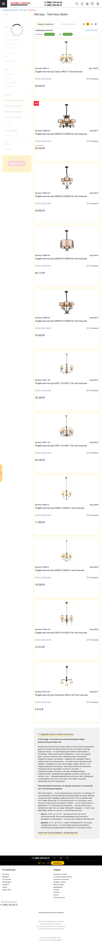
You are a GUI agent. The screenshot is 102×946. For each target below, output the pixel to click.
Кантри (10, 78)
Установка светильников (62, 877)
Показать (16, 164)
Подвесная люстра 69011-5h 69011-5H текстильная (61, 445)
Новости (56, 892)
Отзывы (56, 890)
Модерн (11, 86)
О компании (8, 869)
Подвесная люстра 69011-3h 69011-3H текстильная (61, 383)
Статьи (55, 895)
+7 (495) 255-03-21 (53, 5)
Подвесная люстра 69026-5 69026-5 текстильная (59, 570)
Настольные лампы (15, 40)
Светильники (13, 44)
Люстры (23, 10)
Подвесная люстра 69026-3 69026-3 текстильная (59, 507)
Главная (6, 10)
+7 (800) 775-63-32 (53, 2)
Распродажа (6, 882)
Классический (13, 82)
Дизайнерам (58, 887)
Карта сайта (6, 890)
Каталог (14, 10)
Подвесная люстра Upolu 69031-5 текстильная (58, 71)
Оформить (57, 863)
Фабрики (5, 877)
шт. (42, 863)
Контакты (5, 874)
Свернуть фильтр (45, 24)
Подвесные (12, 61)
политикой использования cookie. (51, 929)
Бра (9, 32)
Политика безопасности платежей (51, 912)
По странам (6, 879)
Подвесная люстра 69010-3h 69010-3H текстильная (61, 632)
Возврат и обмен (59, 882)
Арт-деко (11, 74)
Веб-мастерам (58, 884)
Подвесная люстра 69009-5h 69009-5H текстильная (61, 320)
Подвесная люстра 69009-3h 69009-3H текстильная (61, 196)
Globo (10, 135)
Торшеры (12, 48)
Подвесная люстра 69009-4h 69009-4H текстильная (61, 258)
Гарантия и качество (61, 879)
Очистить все (91, 30)
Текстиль (50, 34)
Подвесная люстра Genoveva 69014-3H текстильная (61, 694)
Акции (4, 887)
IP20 (10, 122)
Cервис (57, 869)
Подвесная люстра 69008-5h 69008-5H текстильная (61, 133)
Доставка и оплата (60, 874)
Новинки (5, 884)
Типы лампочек (59, 897)
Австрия (11, 149)
